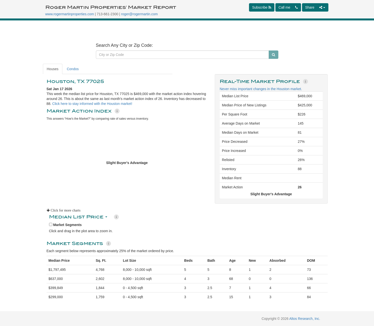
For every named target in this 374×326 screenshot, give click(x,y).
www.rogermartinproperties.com (69, 14)
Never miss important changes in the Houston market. (261, 89)
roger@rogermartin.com (139, 14)
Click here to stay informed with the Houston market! (92, 104)
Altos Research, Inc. (304, 319)
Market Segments (65, 225)
